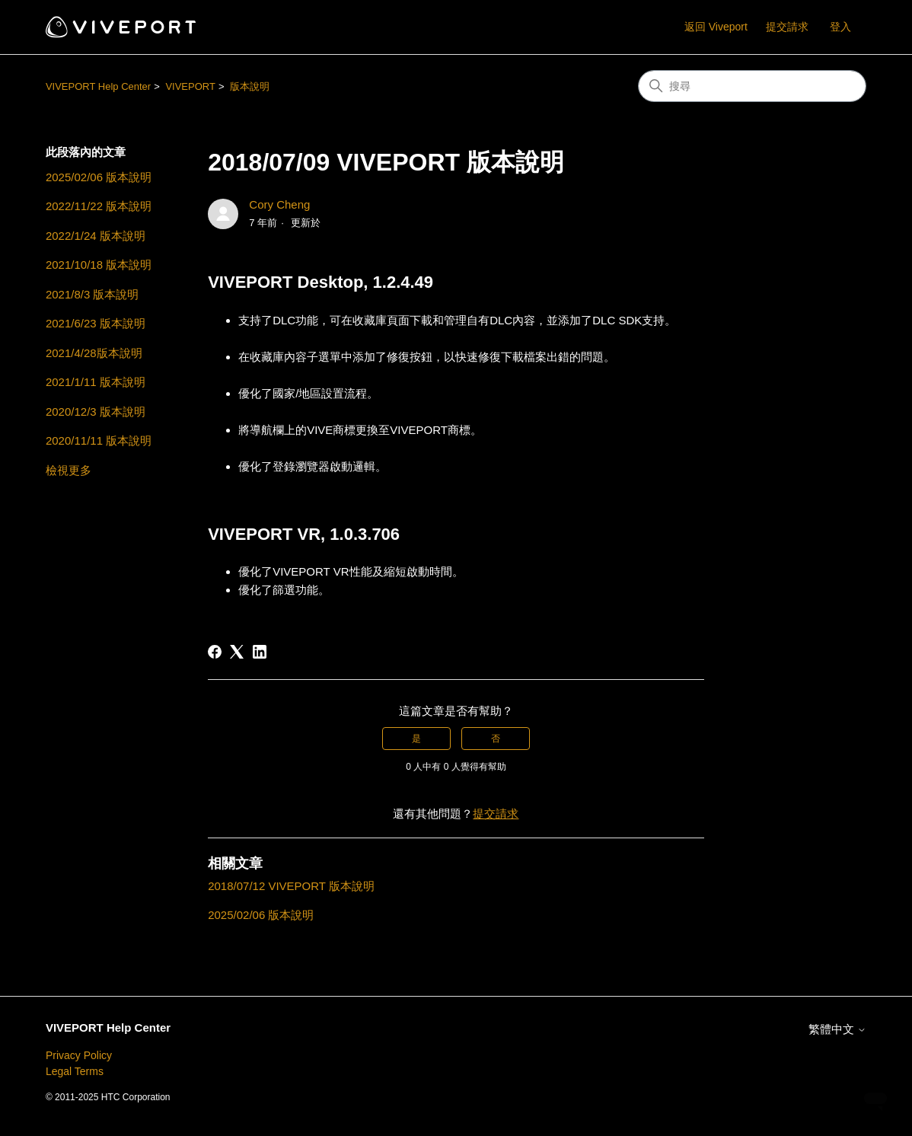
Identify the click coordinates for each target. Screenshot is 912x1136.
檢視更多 (68, 470)
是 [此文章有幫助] (416, 738)
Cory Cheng (279, 204)
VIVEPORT (190, 86)
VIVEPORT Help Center (98, 86)
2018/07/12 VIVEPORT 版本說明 (291, 885)
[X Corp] (237, 652)
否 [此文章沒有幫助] (495, 738)
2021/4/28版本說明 (94, 352)
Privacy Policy (79, 1055)
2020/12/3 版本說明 (95, 411)
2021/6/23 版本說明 (95, 323)
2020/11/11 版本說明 (98, 440)
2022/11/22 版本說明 (98, 205)
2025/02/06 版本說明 (98, 177)
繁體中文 (837, 1029)
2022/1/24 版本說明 (95, 235)
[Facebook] (215, 652)
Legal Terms (75, 1071)
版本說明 (249, 86)
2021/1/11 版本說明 (95, 381)
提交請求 (787, 27)
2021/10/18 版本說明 (98, 264)
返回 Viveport (716, 27)
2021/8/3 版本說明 (92, 294)
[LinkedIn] (259, 652)
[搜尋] (752, 86)
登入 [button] (840, 27)
